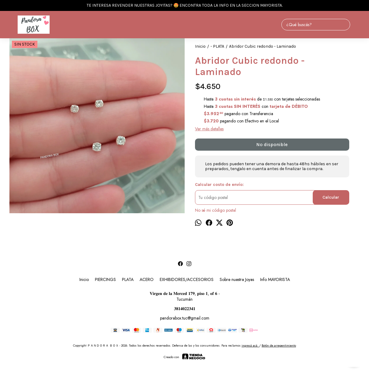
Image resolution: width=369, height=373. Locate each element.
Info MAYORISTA (275, 279)
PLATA (128, 279)
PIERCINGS (105, 279)
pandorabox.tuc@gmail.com (184, 318)
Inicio (84, 279)
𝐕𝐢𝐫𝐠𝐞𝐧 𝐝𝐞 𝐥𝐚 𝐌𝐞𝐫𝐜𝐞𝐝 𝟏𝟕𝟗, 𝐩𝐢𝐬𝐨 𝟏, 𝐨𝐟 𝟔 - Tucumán (185, 296)
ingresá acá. (250, 345)
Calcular (330, 197)
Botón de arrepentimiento (279, 345)
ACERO (147, 279)
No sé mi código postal (215, 210)
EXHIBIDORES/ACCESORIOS (187, 279)
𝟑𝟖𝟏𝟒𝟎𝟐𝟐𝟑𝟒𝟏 (184, 309)
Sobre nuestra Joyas (237, 279)
